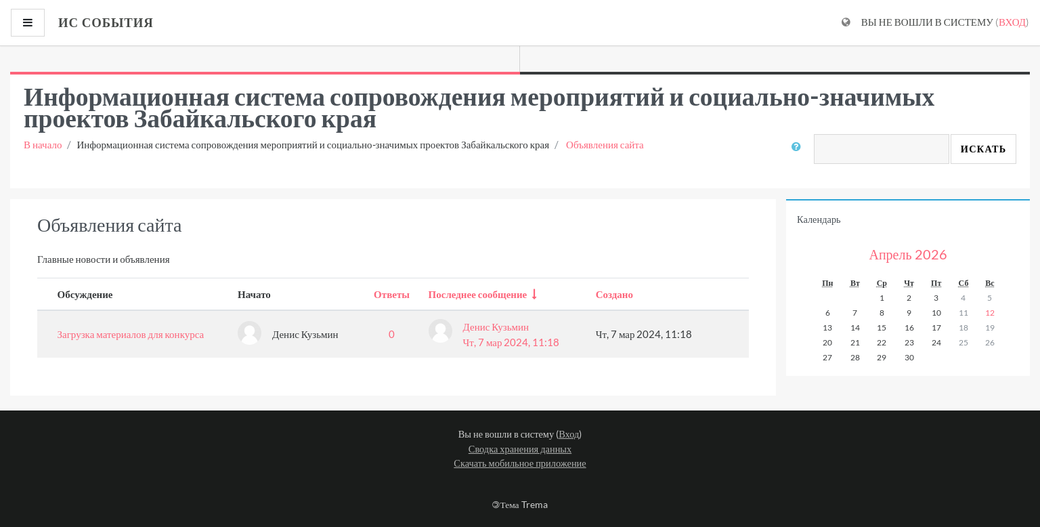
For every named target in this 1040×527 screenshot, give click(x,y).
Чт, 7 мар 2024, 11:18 (511, 342)
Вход (1012, 22)
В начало (43, 144)
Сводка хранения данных (520, 449)
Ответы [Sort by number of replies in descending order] (392, 294)
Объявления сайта (605, 144)
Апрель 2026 (908, 254)
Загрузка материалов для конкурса (131, 334)
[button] (799, 154)
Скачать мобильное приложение (520, 463)
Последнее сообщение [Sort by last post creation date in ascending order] (478, 294)
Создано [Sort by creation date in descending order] (614, 294)
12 (990, 313)
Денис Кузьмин (496, 326)
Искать (984, 148)
